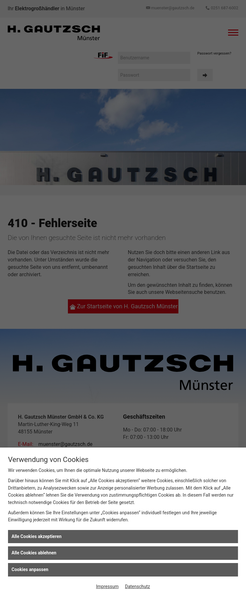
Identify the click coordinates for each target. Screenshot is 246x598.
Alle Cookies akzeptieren (37, 536)
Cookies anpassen (30, 569)
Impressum (107, 586)
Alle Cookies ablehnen (34, 552)
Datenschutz (137, 586)
